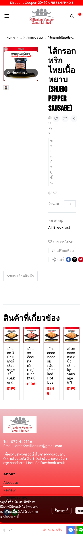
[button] (72, 16)
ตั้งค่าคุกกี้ (61, 510)
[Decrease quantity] (65, 204)
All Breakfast (35, 37)
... (21, 37)
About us (11, 482)
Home (11, 37)
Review (9, 490)
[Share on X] (74, 259)
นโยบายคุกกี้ (11, 516)
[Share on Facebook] (68, 259)
